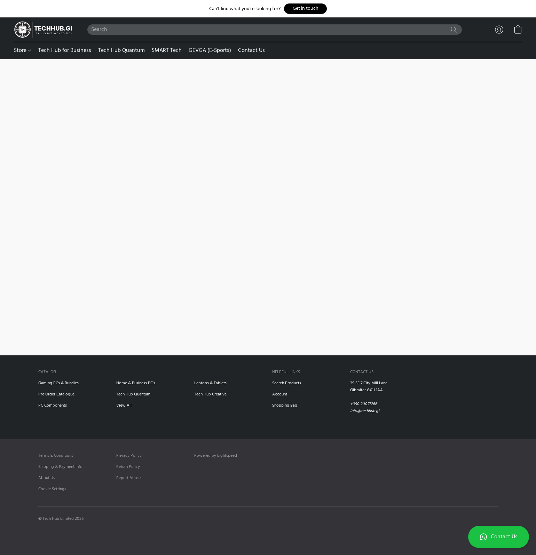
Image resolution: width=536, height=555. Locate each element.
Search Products (286, 383)
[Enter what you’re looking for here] (274, 29)
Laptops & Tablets (210, 383)
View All (124, 405)
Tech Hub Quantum (121, 50)
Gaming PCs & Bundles (58, 383)
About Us (46, 478)
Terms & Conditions (55, 455)
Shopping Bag (284, 405)
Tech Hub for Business (64, 50)
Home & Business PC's (135, 383)
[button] (305, 8)
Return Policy (128, 466)
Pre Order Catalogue (56, 394)
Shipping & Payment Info (60, 466)
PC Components (52, 405)
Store (22, 50)
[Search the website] (454, 29)
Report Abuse (128, 478)
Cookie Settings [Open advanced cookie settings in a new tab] (52, 489)
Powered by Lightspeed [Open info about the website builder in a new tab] (215, 455)
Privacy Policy (129, 455)
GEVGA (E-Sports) (210, 50)
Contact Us (251, 50)
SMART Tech (167, 50)
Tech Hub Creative (210, 394)
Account (279, 394)
